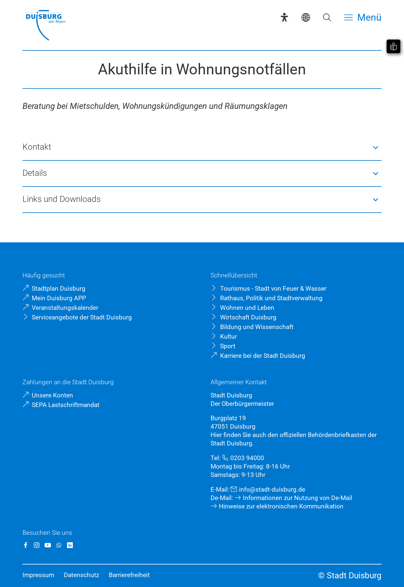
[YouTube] (48, 545)
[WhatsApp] (59, 545)
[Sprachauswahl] (305, 17)
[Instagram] (37, 545)
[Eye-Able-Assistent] (284, 17)
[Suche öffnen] (327, 17)
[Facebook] (25, 545)
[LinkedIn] (70, 545)
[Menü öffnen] (363, 17)
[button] (202, 147)
